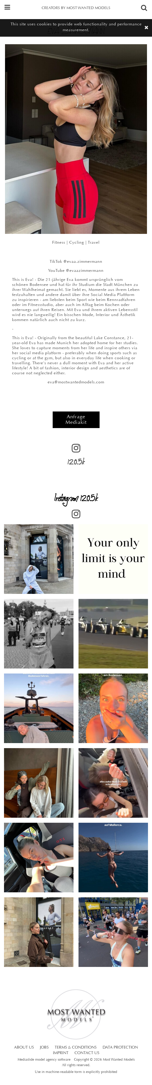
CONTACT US (86, 1053)
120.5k (76, 456)
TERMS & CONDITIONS (76, 1048)
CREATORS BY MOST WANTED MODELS (76, 8)
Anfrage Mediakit (76, 420)
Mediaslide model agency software (44, 1060)
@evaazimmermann (85, 271)
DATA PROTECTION (120, 1048)
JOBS (44, 1048)
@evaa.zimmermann (82, 262)
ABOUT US (24, 1048)
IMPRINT (60, 1053)
